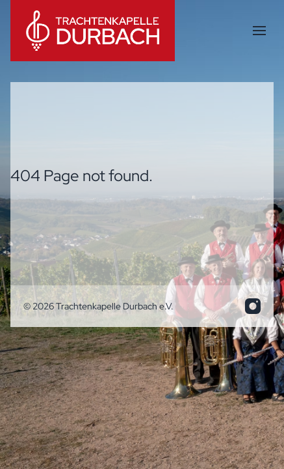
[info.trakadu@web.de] (253, 306)
